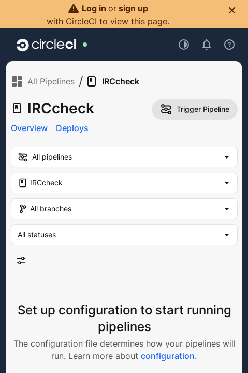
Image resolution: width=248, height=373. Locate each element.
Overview (29, 128)
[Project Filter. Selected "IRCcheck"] (124, 183)
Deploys (72, 128)
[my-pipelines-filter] (124, 157)
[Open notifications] (206, 44)
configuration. (169, 356)
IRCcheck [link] (112, 81)
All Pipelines (43, 81)
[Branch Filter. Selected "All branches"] (124, 208)
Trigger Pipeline (194, 109)
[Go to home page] (46, 44)
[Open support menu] (229, 44)
